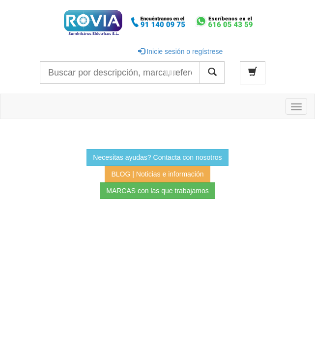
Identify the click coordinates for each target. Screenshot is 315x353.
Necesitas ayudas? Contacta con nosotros (157, 157)
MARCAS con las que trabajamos (157, 191)
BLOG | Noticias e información (157, 174)
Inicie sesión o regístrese (180, 51)
